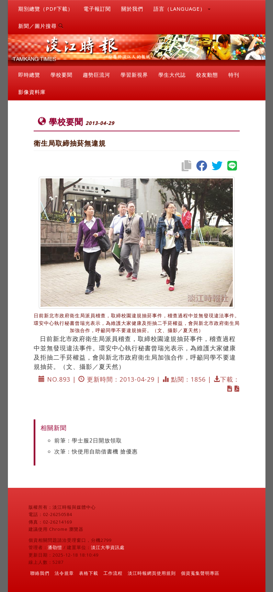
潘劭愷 (55, 547)
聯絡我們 (39, 573)
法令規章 (64, 573)
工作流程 (113, 573)
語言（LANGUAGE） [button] (182, 8)
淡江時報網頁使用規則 (152, 573)
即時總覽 (29, 74)
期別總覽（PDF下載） (45, 8)
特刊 (233, 74)
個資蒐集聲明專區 (200, 573)
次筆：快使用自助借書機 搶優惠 (96, 451)
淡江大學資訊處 (108, 547)
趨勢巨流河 (96, 74)
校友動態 (207, 74)
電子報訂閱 (97, 8)
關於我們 (132, 8)
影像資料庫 (32, 91)
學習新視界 (134, 74)
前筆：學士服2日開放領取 (88, 440)
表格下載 (88, 573)
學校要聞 (61, 74)
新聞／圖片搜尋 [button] (41, 25)
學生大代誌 (172, 74)
